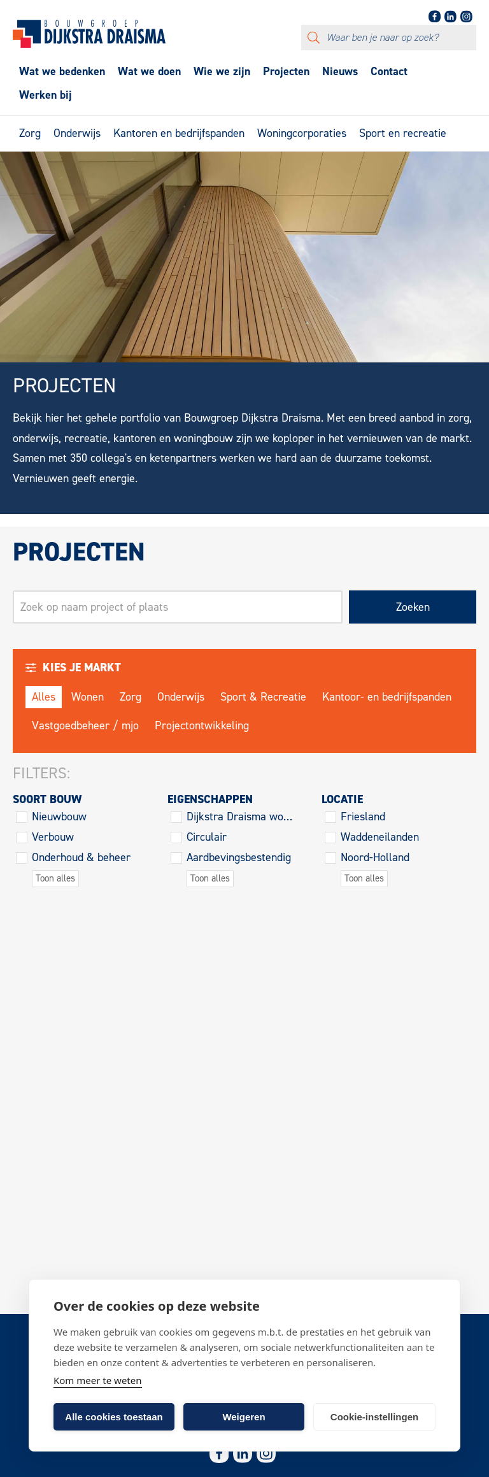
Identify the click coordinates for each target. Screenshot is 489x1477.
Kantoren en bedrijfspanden (178, 133)
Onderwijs (77, 133)
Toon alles (55, 878)
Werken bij (45, 95)
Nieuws (340, 71)
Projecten (286, 71)
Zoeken (413, 607)
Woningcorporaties (301, 133)
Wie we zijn (222, 71)
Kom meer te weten (97, 1380)
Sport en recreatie (402, 133)
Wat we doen (149, 71)
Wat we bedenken (62, 71)
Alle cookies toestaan (113, 1416)
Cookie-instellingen (374, 1416)
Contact (389, 71)
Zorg (30, 133)
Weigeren (243, 1416)
